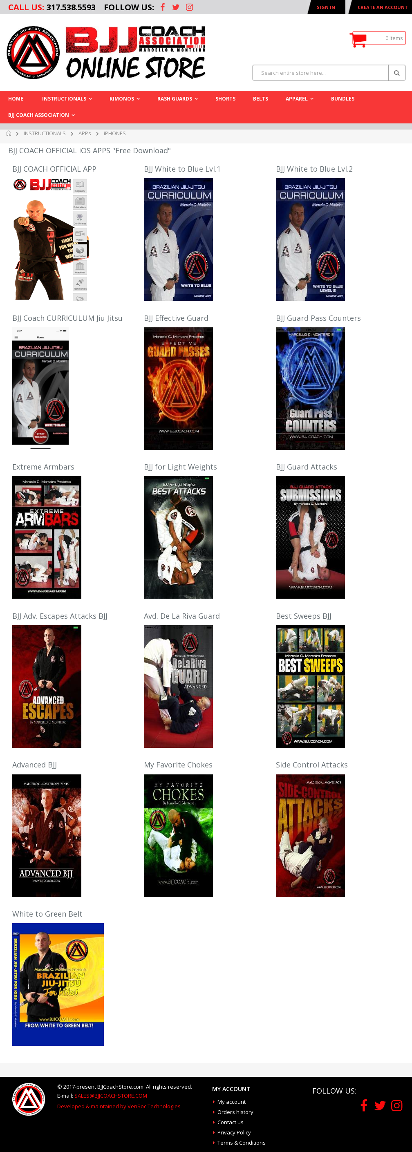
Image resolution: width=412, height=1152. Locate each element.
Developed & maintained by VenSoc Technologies (119, 1106)
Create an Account (383, 7)
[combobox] (329, 73)
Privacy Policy (234, 1132)
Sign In (326, 7)
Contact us (230, 1122)
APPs (84, 133)
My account (231, 1101)
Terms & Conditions (241, 1142)
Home (9, 134)
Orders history (235, 1112)
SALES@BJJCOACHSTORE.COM (110, 1095)
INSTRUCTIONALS (45, 133)
